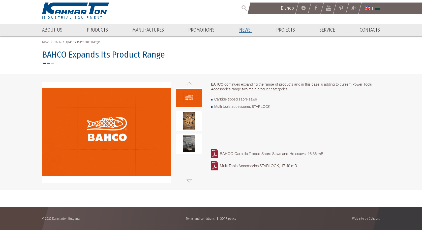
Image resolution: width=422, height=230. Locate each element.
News (45, 42)
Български (377, 8)
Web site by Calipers (366, 218)
